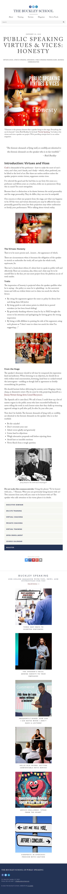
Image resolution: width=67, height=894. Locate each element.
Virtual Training (14, 529)
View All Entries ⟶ (33, 584)
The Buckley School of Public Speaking (22, 870)
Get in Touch (53, 17)
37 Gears (30, 886)
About (11, 17)
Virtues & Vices (8, 60)
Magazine (41, 17)
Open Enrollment (14, 535)
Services (30, 17)
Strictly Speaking (20, 60)
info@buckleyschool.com (22, 881)
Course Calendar (14, 541)
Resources (31, 60)
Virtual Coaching (14, 517)
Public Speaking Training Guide (46, 60)
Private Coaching (14, 523)
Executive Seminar (14, 505)
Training (20, 17)
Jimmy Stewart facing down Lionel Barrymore (23, 395)
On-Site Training (14, 511)
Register (10, 547)
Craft (6, 168)
